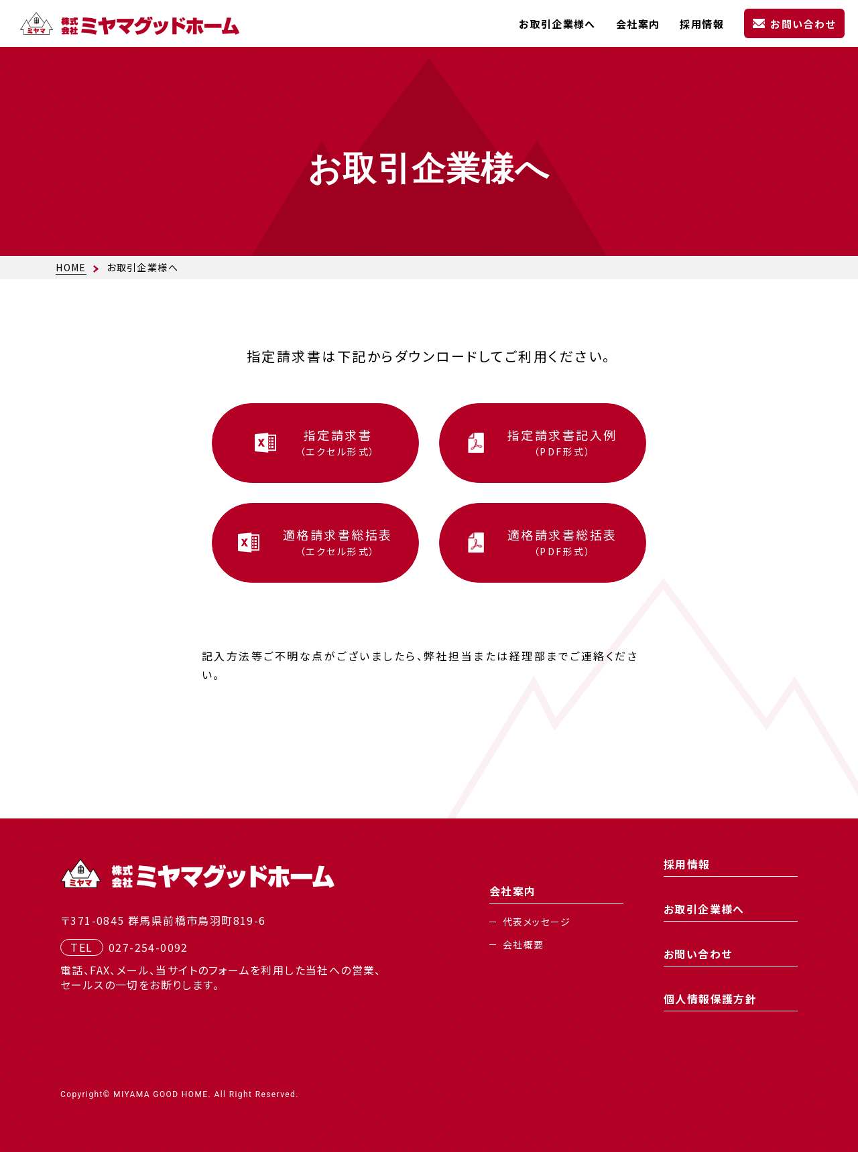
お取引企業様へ (557, 24)
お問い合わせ (802, 24)
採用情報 (702, 24)
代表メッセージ (537, 921)
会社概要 (523, 944)
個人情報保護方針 (710, 999)
